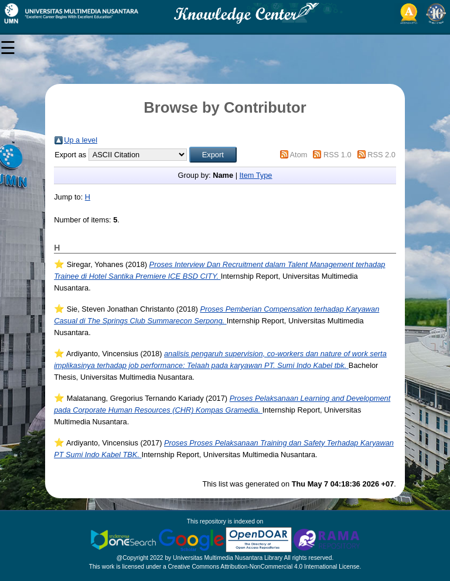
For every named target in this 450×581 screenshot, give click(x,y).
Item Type (256, 175)
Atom (299, 154)
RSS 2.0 (381, 154)
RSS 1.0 (337, 154)
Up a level (80, 140)
